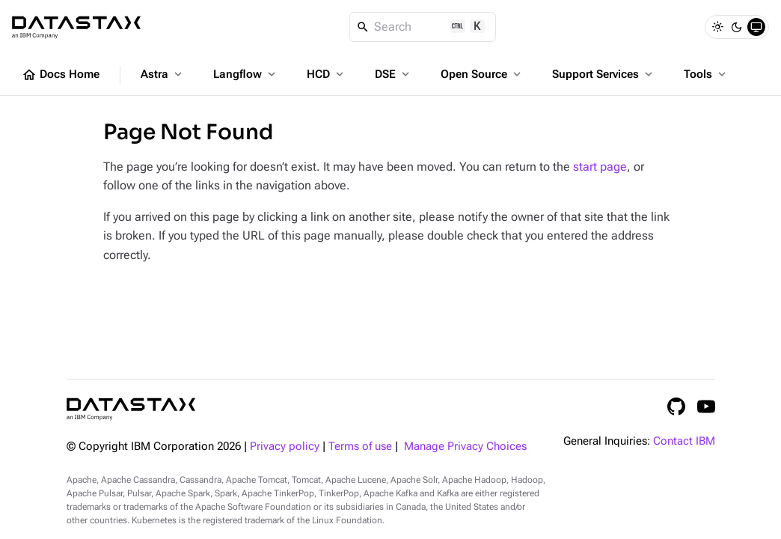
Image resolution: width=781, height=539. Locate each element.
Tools (706, 74)
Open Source (482, 74)
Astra (163, 74)
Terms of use (360, 446)
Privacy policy (284, 446)
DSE (393, 74)
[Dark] (737, 27)
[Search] (423, 27)
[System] (756, 27)
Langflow (245, 74)
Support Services (603, 74)
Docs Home (60, 74)
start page (600, 166)
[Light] (717, 27)
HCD (326, 74)
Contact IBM (684, 441)
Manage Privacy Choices (465, 446)
